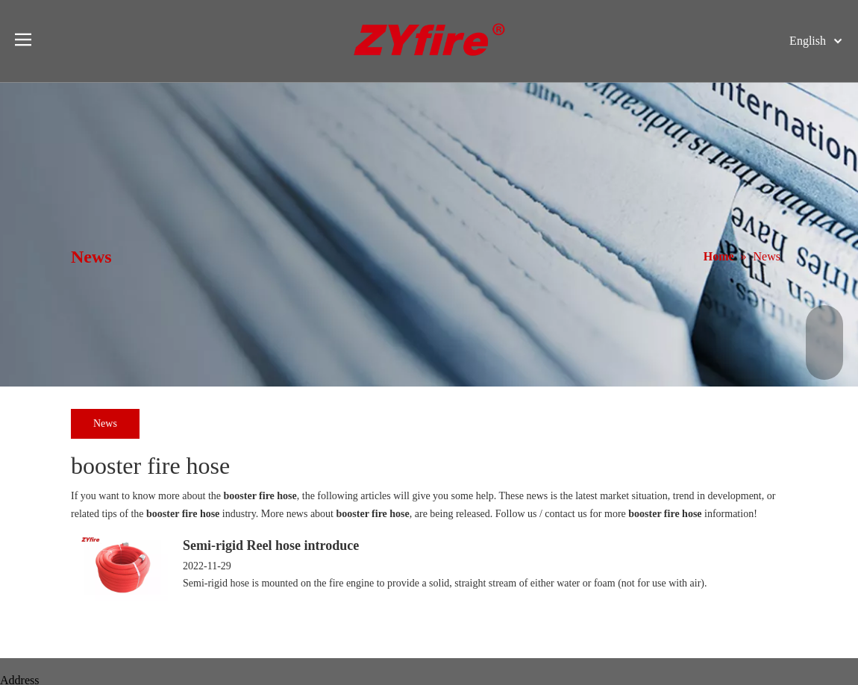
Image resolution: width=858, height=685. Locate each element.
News (105, 423)
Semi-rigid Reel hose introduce (271, 545)
